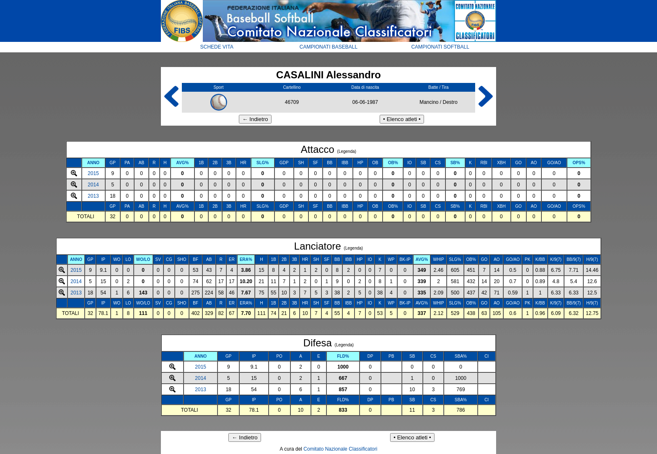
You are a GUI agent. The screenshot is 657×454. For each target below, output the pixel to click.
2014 (93, 185)
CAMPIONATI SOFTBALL (440, 47)
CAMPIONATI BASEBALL (329, 47)
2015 (93, 173)
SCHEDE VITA (216, 47)
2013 (93, 196)
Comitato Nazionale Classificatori (340, 449)
